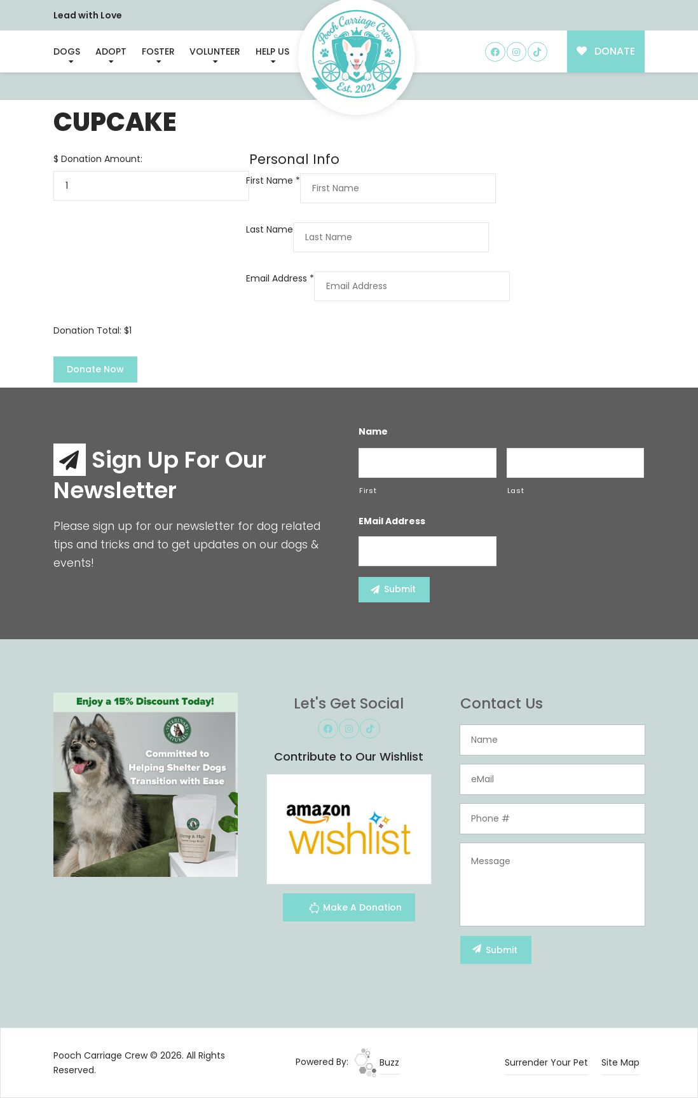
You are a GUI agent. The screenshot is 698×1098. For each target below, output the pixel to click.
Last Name (269, 229)
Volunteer (214, 51)
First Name (273, 180)
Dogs (66, 51)
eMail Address (392, 521)
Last (515, 490)
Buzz (376, 1062)
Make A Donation (355, 909)
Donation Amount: (101, 158)
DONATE (606, 51)
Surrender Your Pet (546, 1062)
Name (373, 431)
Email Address (280, 278)
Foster (158, 51)
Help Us (272, 51)
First (367, 490)
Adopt (111, 51)
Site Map (620, 1062)
